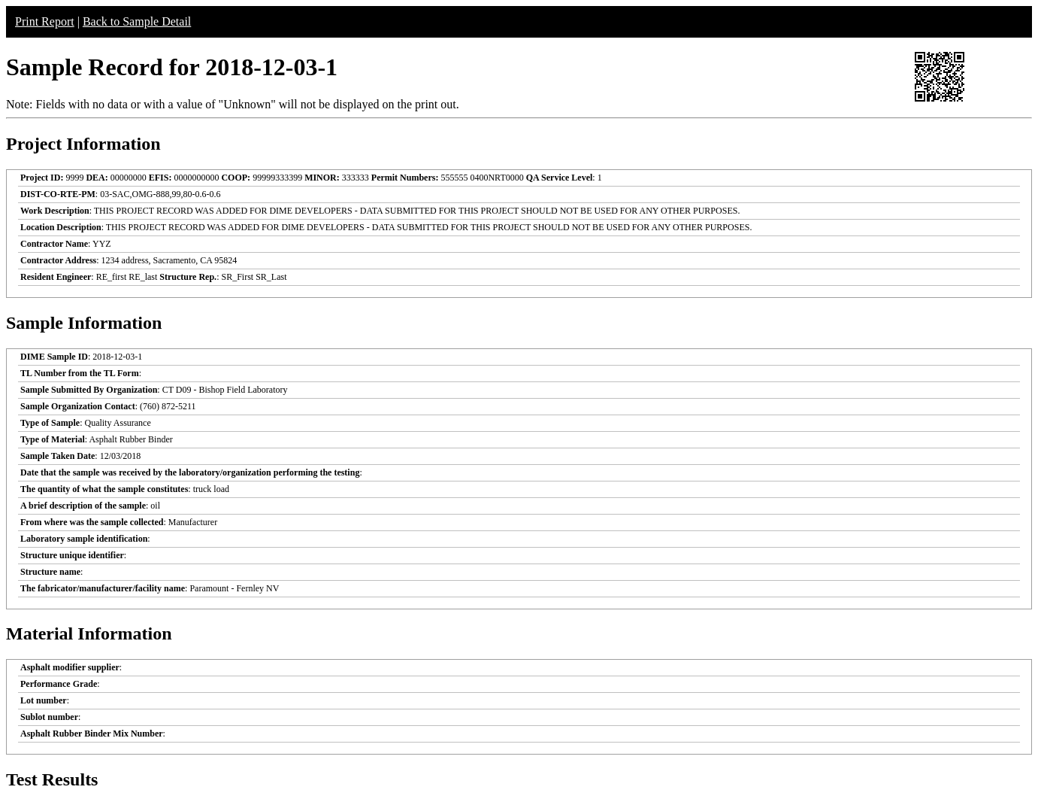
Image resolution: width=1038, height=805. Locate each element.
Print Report (44, 21)
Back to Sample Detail (137, 21)
